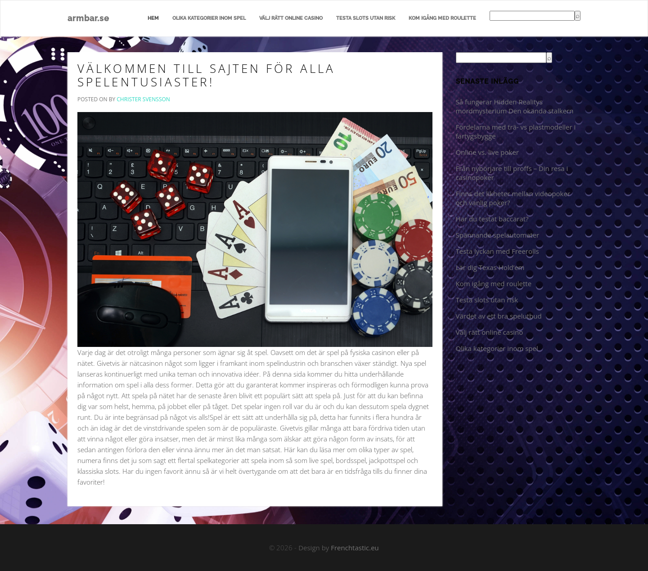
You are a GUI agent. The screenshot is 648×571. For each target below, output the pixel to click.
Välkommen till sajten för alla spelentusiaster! (206, 75)
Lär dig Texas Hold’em (490, 267)
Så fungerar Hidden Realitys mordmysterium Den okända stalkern (515, 106)
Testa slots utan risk (365, 18)
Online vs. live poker (487, 152)
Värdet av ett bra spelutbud (499, 315)
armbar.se (88, 18)
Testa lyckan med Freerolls (497, 251)
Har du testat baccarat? (492, 218)
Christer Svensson (143, 99)
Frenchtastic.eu (355, 547)
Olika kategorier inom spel (209, 18)
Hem (153, 18)
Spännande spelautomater (498, 234)
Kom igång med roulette (442, 18)
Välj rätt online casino (291, 18)
